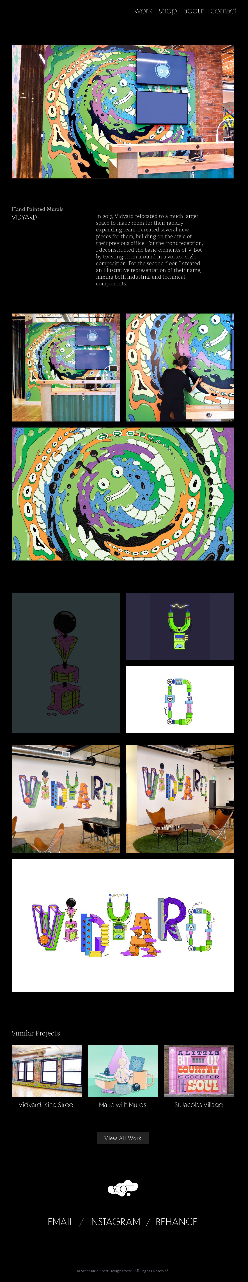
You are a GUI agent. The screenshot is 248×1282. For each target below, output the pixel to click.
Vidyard (24, 217)
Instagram (115, 1221)
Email (61, 1221)
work (143, 10)
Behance (177, 1221)
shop (168, 10)
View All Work (122, 1138)
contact (224, 10)
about (194, 10)
